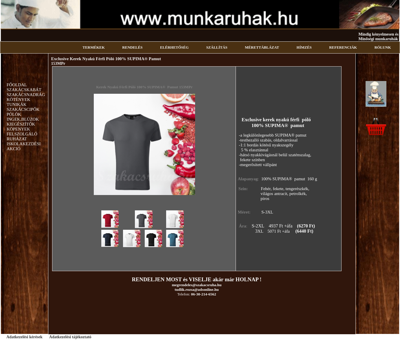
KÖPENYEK (18, 129)
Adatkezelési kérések (24, 337)
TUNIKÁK (16, 104)
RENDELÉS (132, 47)
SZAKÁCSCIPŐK (23, 109)
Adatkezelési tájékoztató (70, 337)
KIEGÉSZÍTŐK (21, 124)
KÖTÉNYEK (18, 99)
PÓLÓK (14, 114)
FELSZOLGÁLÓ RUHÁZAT (22, 136)
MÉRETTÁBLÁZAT (262, 47)
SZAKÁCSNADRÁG (26, 94)
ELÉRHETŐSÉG (174, 47)
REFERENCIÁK (343, 47)
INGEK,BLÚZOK (23, 119)
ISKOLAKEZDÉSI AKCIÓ (24, 146)
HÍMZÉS (304, 47)
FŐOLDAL (17, 84)
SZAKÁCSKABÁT (24, 89)
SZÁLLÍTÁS (216, 47)
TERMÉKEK (93, 47)
